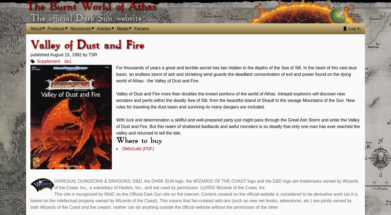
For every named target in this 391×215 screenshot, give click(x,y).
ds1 (67, 61)
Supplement (48, 61)
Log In (352, 28)
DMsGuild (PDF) (138, 149)
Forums (141, 28)
